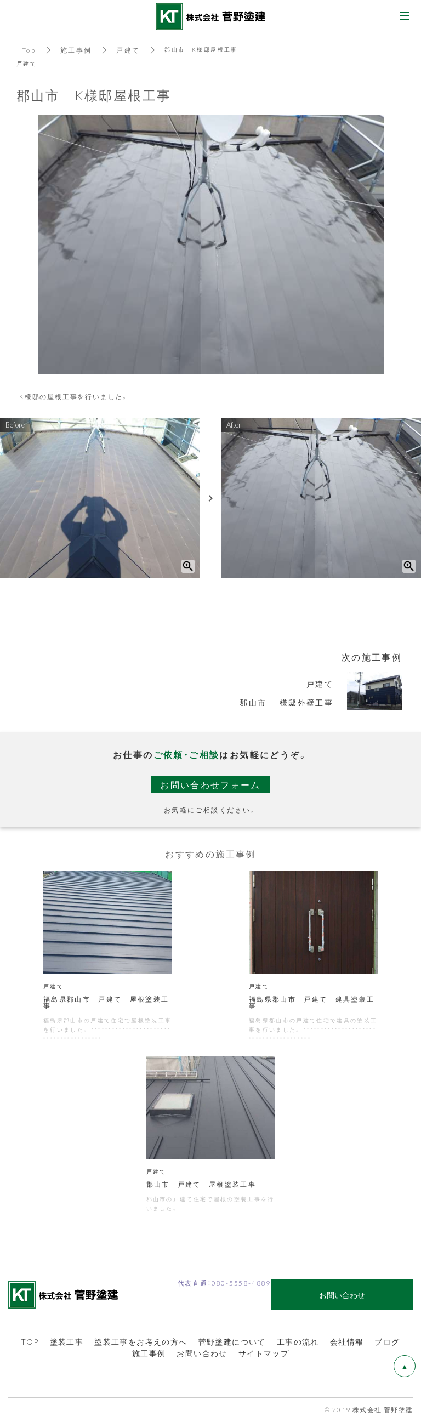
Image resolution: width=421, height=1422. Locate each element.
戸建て (128, 50)
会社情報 (347, 1342)
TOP (29, 1342)
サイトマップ (263, 1354)
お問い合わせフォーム (210, 784)
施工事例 (76, 50)
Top (29, 50)
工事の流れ (298, 1342)
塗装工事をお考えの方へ (140, 1342)
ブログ (387, 1342)
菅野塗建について (232, 1342)
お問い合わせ (202, 1354)
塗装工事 (67, 1342)
